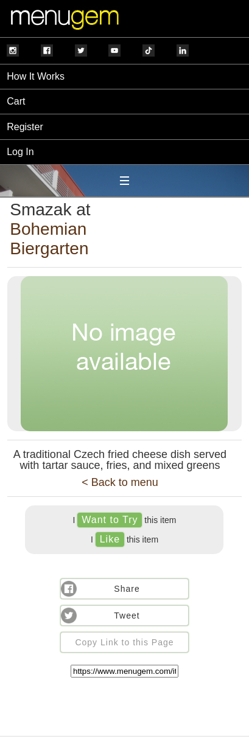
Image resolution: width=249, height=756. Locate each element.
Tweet (126, 615)
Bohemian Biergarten (49, 239)
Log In (20, 152)
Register (25, 127)
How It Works (36, 76)
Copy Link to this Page (124, 642)
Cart (16, 101)
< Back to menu (120, 482)
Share (126, 589)
